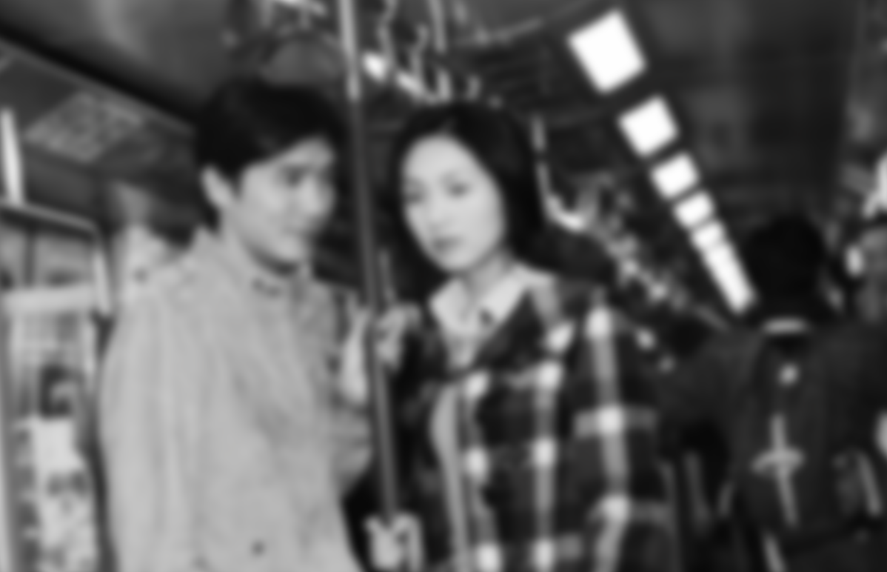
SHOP (845, 26)
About (680, 26)
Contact (765, 26)
